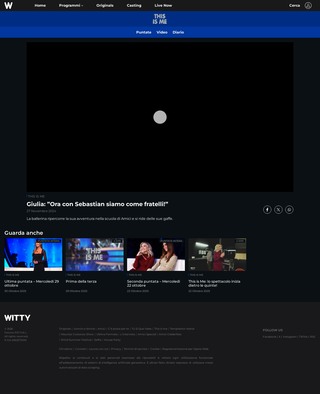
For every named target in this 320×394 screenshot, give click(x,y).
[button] (71, 5)
